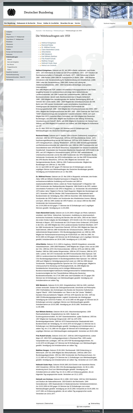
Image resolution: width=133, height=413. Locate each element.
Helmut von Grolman (49, 65)
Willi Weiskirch (47, 54)
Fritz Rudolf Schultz (49, 59)
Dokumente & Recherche (26, 23)
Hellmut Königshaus (49, 43)
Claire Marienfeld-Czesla (50, 50)
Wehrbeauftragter (59, 30)
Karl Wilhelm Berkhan (49, 56)
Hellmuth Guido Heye (49, 63)
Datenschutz (49, 403)
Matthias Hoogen (48, 61)
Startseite (39, 30)
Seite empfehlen (84, 406)
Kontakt (114, 4)
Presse (39, 23)
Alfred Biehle (46, 52)
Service (77, 23)
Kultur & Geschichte (51, 23)
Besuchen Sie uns (67, 23)
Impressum (40, 403)
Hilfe (128, 4)
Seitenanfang (95, 403)
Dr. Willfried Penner (48, 47)
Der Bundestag (47, 30)
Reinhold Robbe (47, 45)
